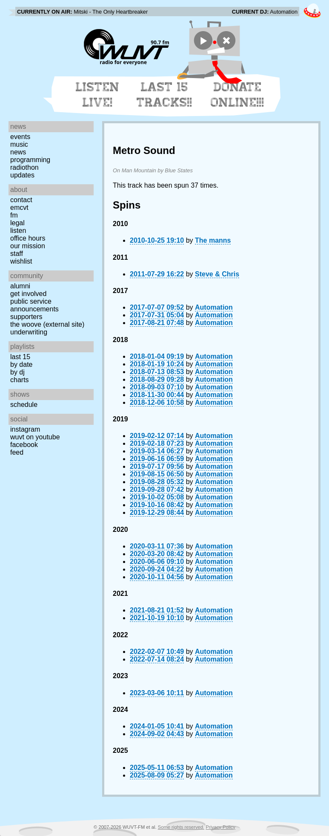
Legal (17, 222)
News (18, 152)
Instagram (25, 429)
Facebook (24, 444)
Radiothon (24, 167)
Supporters (26, 316)
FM (14, 215)
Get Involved (28, 293)
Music (19, 144)
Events (20, 136)
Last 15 (20, 356)
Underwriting (28, 332)
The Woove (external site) (47, 324)
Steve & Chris (217, 274)
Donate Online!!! (237, 94)
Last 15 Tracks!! (164, 94)
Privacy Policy (220, 827)
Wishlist (21, 261)
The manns (213, 240)
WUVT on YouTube (35, 437)
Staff (16, 253)
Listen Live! (98, 94)
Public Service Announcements (34, 305)
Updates (22, 175)
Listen (18, 230)
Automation (214, 307)
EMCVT (19, 207)
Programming (30, 159)
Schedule (23, 404)
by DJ (17, 372)
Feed (16, 452)
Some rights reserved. (181, 827)
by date (21, 364)
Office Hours (27, 238)
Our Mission (27, 246)
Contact (21, 199)
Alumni (20, 286)
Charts (19, 379)
